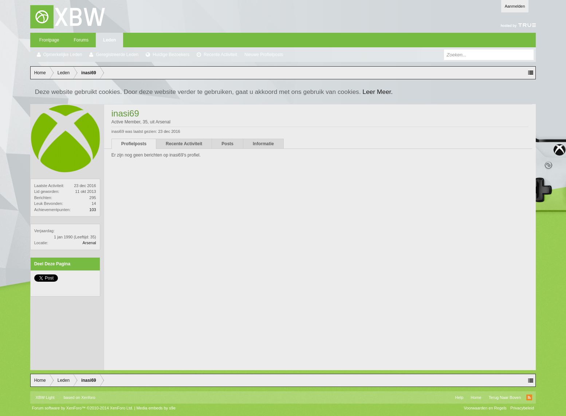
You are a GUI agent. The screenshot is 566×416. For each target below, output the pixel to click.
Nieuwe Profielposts (263, 54)
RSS (529, 397)
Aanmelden (515, 6)
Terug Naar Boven (505, 397)
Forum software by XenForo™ (82, 408)
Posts (227, 143)
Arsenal (89, 243)
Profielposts (133, 143)
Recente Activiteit (220, 54)
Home (476, 397)
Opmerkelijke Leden (62, 54)
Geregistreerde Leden (117, 54)
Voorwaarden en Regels (485, 408)
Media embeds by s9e (156, 408)
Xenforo (88, 397)
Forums (81, 40)
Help (459, 397)
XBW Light (45, 397)
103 (92, 209)
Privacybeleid (522, 408)
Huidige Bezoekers (171, 54)
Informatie (263, 143)
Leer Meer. (377, 91)
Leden (109, 40)
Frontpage (49, 40)
